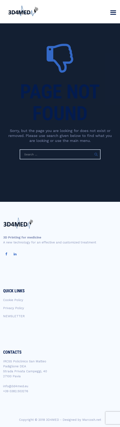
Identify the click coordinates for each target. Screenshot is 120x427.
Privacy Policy (13, 308)
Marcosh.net (91, 420)
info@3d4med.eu (15, 386)
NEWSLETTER (14, 316)
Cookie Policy (13, 300)
